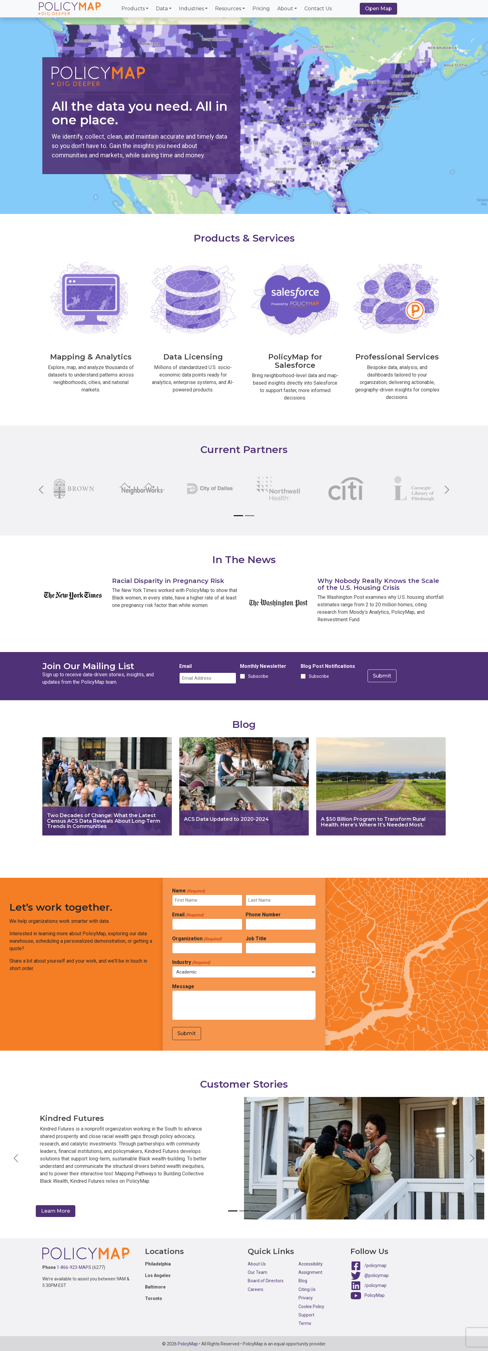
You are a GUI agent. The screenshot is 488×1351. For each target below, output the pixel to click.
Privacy (305, 1296)
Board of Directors (266, 1279)
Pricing (261, 9)
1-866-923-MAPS (74, 1266)
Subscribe (257, 677)
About (285, 9)
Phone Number (263, 915)
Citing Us (307, 1288)
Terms (304, 1322)
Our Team (257, 1271)
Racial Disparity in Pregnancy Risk (168, 581)
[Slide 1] (238, 515)
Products (133, 9)
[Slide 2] (249, 515)
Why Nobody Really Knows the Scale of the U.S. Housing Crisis (378, 584)
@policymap (376, 1274)
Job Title (256, 939)
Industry (191, 962)
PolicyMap (374, 1294)
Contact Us (318, 9)
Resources (228, 9)
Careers (255, 1288)
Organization (197, 939)
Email (185, 666)
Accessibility (310, 1262)
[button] (16, 1157)
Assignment (310, 1271)
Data (162, 9)
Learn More (59, 1210)
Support (306, 1313)
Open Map (378, 9)
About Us (257, 1262)
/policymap (375, 1264)
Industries (191, 9)
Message (183, 986)
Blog (302, 1279)
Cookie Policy (311, 1305)
